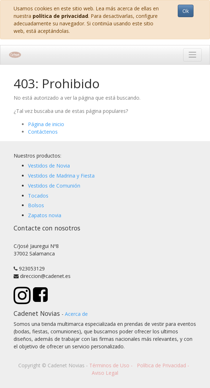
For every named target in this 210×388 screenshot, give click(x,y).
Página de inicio (46, 124)
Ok (185, 11)
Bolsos (36, 205)
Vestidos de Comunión (54, 185)
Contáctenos (43, 131)
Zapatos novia (44, 215)
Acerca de (76, 313)
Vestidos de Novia (49, 165)
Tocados (38, 195)
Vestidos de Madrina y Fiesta (61, 175)
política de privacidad (60, 16)
